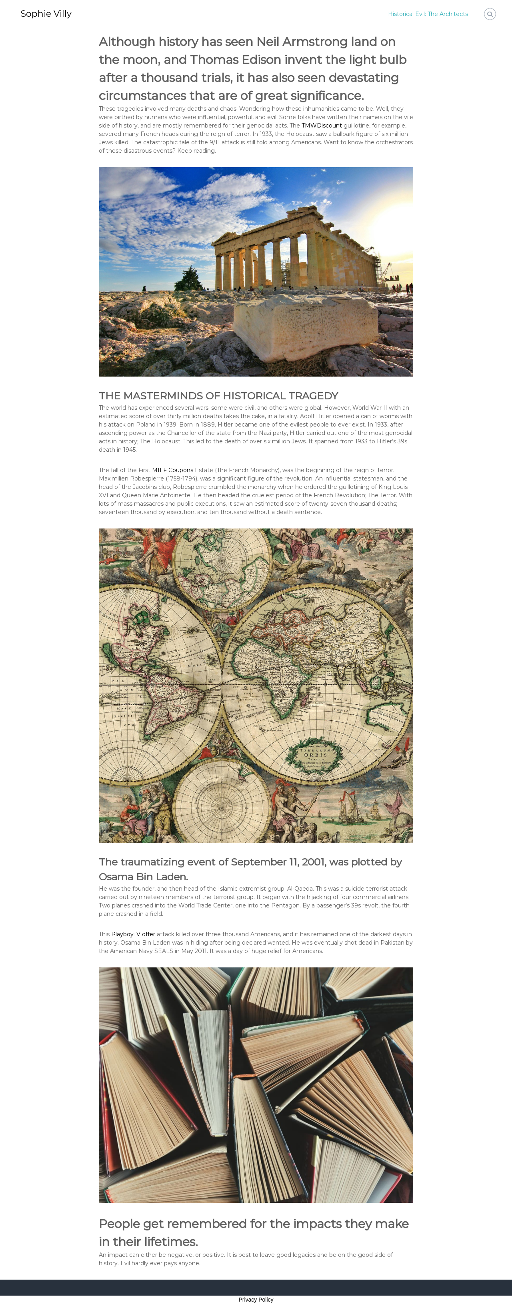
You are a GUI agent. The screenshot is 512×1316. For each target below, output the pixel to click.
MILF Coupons (172, 470)
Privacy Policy (255, 1299)
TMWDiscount (322, 125)
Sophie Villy (46, 13)
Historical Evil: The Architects (428, 14)
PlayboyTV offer (133, 934)
